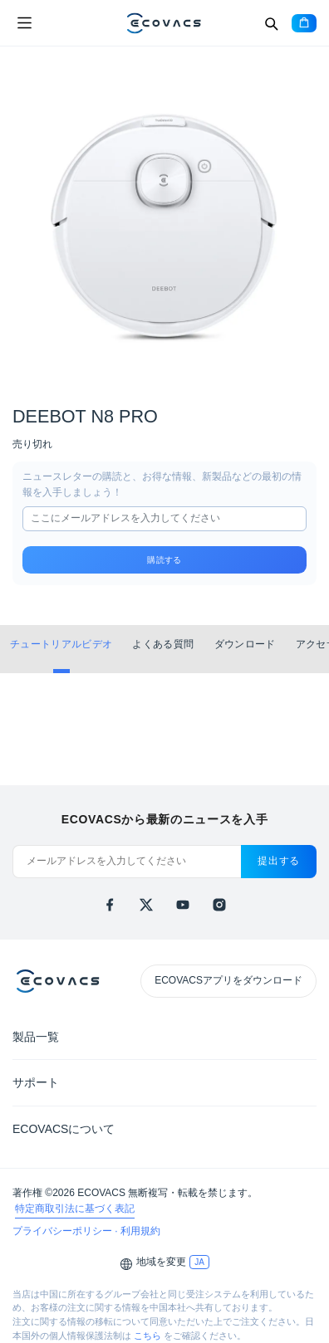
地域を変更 (161, 1261)
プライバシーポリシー (63, 1231)
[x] (146, 905)
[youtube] (183, 905)
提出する (279, 861)
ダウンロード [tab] (245, 644)
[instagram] (219, 905)
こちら (147, 1336)
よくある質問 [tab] (163, 644)
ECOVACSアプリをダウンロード (228, 980)
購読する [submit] (164, 559)
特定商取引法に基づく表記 (75, 1208)
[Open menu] (24, 23)
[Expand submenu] (304, 1036)
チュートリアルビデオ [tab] (61, 644)
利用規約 (140, 1231)
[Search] (271, 23)
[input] (164, 518)
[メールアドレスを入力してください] (126, 861)
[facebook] (110, 905)
